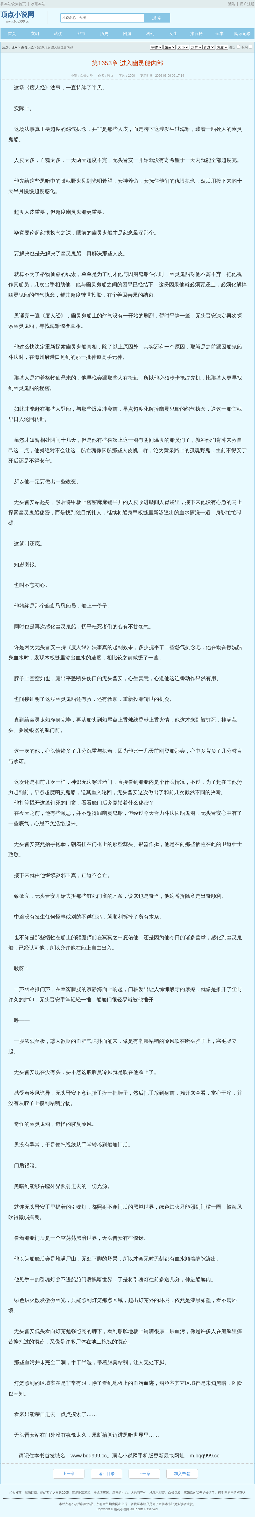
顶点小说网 (17, 17)
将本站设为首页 (13, 4)
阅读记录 (242, 33)
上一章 (68, 1473)
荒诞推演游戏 (81, 1492)
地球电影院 (157, 1492)
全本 (219, 33)
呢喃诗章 (31, 1492)
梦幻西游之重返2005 (54, 1492)
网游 (127, 33)
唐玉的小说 (120, 1492)
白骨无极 (174, 1492)
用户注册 (247, 4)
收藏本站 (38, 4)
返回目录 (106, 1473)
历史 (104, 33)
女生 (173, 33)
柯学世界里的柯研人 (232, 1492)
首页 (12, 33)
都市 (81, 33)
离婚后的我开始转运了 (199, 1492)
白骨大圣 (27, 47)
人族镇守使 (138, 1492)
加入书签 (182, 1473)
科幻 (150, 33)
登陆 (231, 4)
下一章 (144, 1473)
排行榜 (196, 33)
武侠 (58, 33)
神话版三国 (101, 1492)
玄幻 (35, 33)
